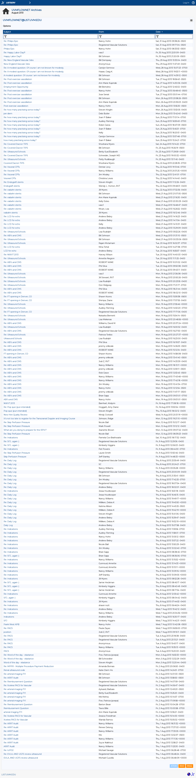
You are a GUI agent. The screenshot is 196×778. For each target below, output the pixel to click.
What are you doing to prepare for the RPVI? (25, 430)
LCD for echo (10, 251)
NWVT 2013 (9, 403)
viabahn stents (11, 212)
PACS (6, 651)
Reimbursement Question (16, 708)
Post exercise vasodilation (16, 106)
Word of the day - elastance (17, 662)
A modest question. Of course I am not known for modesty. (32, 75)
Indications (9, 617)
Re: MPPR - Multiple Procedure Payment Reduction (29, 666)
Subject (7, 32)
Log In (186, 2)
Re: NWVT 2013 (11, 254)
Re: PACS (8, 628)
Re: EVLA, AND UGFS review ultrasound (23, 754)
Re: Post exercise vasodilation (18, 79)
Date (158, 32)
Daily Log (8, 525)
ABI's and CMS (11, 399)
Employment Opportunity (16, 87)
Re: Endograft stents (13, 182)
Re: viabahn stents (12, 190)
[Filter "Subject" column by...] (50, 36)
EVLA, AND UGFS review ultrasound (21, 758)
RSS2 (189, 766)
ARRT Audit (9, 746)
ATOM (174, 766)
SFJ (5, 620)
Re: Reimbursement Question (18, 681)
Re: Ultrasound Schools (14, 151)
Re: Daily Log (10, 460)
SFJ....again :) (9, 598)
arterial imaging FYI (13, 712)
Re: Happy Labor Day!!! (14, 52)
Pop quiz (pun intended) (15, 411)
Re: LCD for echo (12, 216)
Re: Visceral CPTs (12, 167)
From (101, 32)
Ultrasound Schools (13, 338)
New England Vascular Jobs (17, 64)
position (7, 632)
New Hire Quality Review (15, 415)
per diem (8, 113)
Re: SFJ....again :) (11, 441)
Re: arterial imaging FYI (15, 674)
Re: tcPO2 (8, 750)
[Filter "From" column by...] (126, 36)
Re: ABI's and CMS (12, 235)
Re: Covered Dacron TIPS (16, 144)
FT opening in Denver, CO (16, 354)
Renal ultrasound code (14, 670)
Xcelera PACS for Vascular (16, 719)
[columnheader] (50, 32)
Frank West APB (11, 624)
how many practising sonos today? (20, 140)
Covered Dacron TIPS (14, 163)
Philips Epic (9, 49)
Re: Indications (11, 437)
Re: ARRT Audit (11, 678)
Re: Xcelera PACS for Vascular (17, 685)
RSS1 (182, 766)
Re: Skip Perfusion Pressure (17, 422)
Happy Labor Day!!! (13, 56)
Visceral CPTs (10, 178)
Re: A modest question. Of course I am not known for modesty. (34, 68)
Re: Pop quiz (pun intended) (17, 407)
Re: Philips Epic (11, 41)
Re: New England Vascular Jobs (18, 60)
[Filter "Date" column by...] (174, 36)
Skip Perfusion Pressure (15, 456)
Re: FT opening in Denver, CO (18, 296)
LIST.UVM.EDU (8, 774)
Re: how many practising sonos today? (22, 110)
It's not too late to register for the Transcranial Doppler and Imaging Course (39, 418)
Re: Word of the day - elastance (19, 655)
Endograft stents (12, 186)
